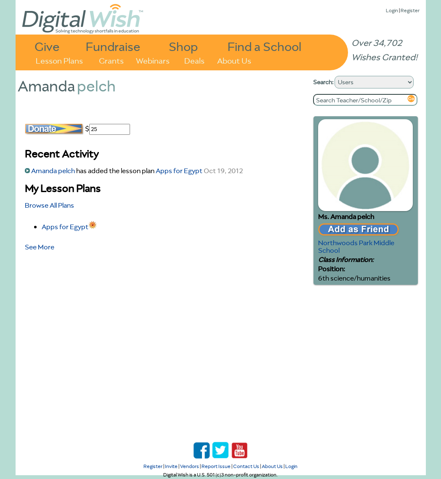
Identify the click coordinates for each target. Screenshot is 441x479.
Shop (183, 46)
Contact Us (246, 466)
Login (392, 10)
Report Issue (216, 466)
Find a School (264, 46)
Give (47, 46)
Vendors (189, 466)
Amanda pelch (53, 170)
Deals (194, 60)
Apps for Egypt (179, 170)
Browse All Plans (49, 205)
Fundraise (113, 46)
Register (410, 10)
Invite (171, 466)
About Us (234, 60)
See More (39, 247)
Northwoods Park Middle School (356, 246)
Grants (111, 60)
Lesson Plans (59, 60)
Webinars (153, 60)
